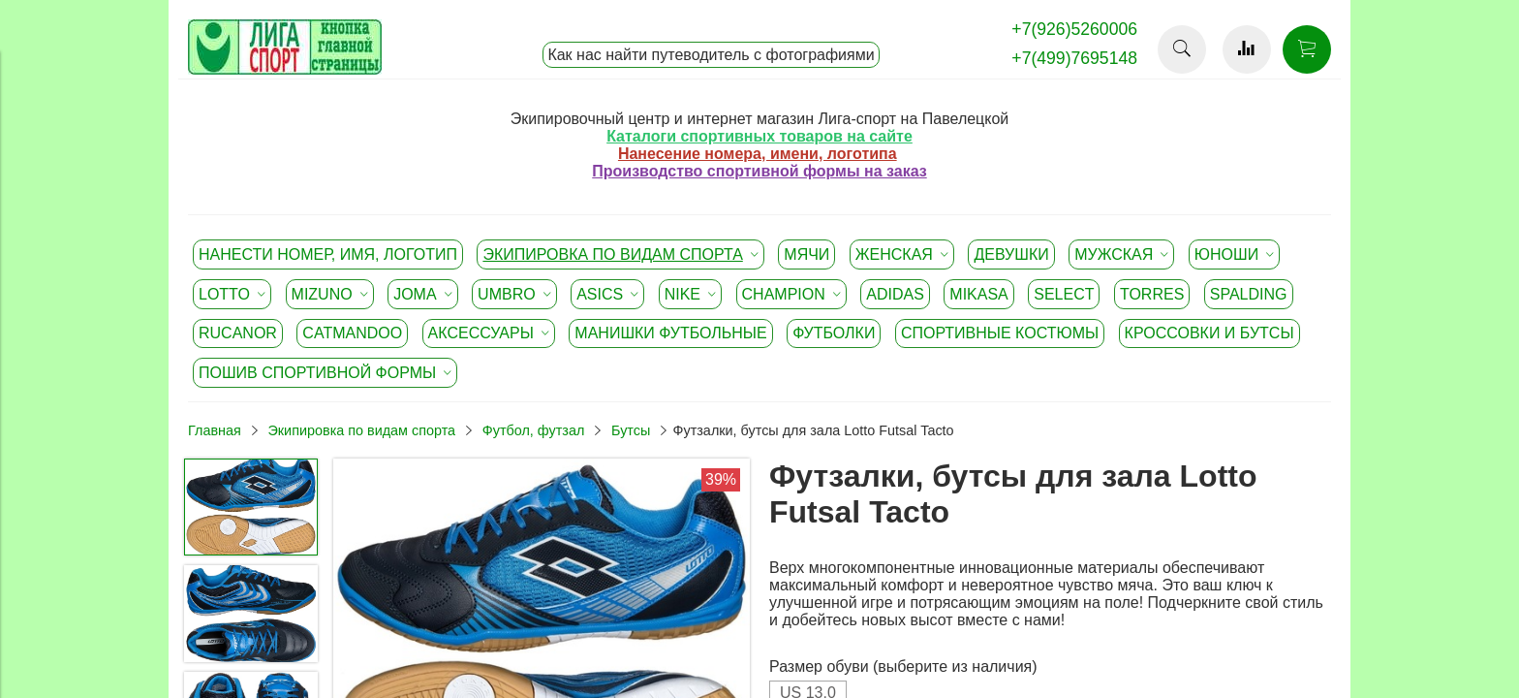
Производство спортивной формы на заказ (759, 171)
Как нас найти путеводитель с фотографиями (710, 55)
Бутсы (630, 430)
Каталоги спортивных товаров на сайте (759, 136)
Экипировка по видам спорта (361, 430)
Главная (214, 430)
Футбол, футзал (533, 430)
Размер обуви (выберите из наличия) (903, 666)
